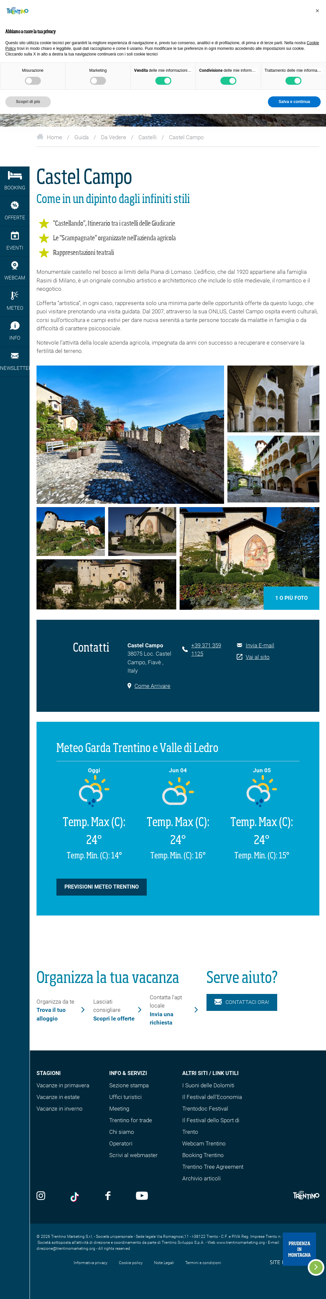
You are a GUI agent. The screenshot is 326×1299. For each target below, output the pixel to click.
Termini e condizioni (203, 1262)
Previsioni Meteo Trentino (101, 887)
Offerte (15, 211)
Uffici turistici (125, 1097)
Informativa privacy (91, 1262)
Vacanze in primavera (63, 1085)
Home (49, 137)
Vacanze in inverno (60, 1108)
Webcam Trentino (204, 1143)
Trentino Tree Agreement (212, 1166)
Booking (15, 181)
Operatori (120, 1143)
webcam (15, 271)
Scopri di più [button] (28, 101)
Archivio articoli (201, 1178)
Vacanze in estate (58, 1097)
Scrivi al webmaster (133, 1155)
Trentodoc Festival (205, 1108)
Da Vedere (113, 137)
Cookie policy (131, 1262)
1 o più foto (291, 598)
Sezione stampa (129, 1085)
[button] (317, 10)
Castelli (147, 137)
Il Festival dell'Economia (212, 1097)
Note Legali (164, 1262)
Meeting (119, 1108)
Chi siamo (121, 1132)
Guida (81, 137)
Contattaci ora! (241, 1002)
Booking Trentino (203, 1155)
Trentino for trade (130, 1120)
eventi (15, 241)
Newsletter (15, 361)
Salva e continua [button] (294, 101)
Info (15, 331)
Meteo (15, 301)
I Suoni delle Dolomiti (208, 1085)
